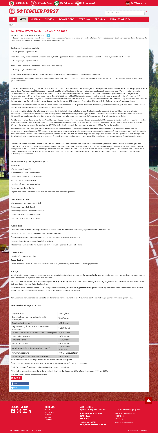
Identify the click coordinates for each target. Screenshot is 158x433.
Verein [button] (35, 19)
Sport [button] (49, 19)
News (23, 19)
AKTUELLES (49, 412)
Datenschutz (37, 430)
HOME (47, 409)
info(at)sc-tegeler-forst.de (93, 425)
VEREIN (48, 414)
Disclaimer (25, 430)
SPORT (48, 417)
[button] (146, 3)
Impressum (14, 430)
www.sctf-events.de (124, 422)
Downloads (66, 19)
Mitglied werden (120, 19)
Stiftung (84, 19)
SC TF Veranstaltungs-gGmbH (128, 409)
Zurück (17, 378)
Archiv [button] (100, 19)
